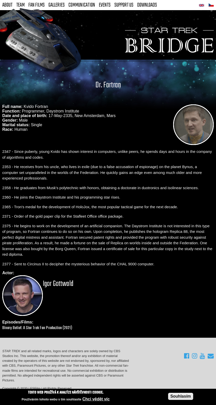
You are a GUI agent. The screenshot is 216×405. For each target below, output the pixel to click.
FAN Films (36, 5)
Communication (81, 5)
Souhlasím (180, 396)
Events (105, 5)
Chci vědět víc (96, 399)
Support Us (123, 5)
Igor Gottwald (58, 284)
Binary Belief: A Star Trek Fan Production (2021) (37, 328)
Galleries (56, 5)
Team (20, 5)
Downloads (147, 5)
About (7, 5)
